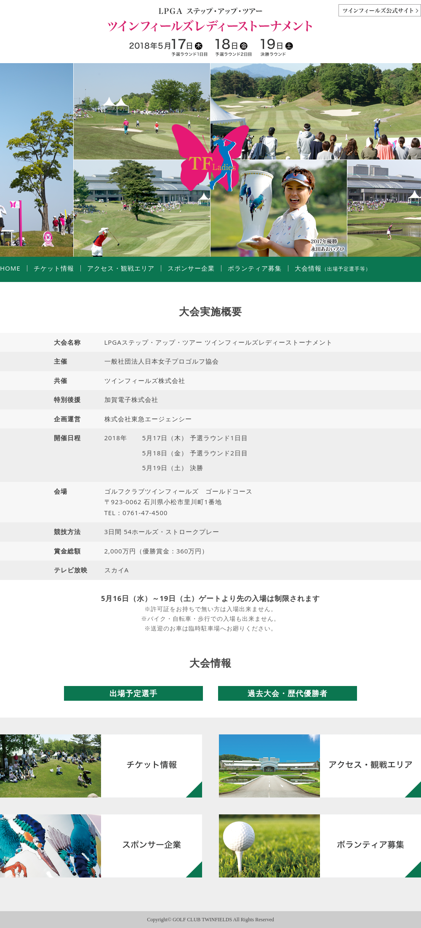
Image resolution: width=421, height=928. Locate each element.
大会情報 (333, 268)
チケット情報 (54, 268)
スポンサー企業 (191, 268)
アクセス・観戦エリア (121, 268)
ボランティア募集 (255, 268)
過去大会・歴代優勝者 (288, 693)
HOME (10, 268)
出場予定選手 (133, 693)
